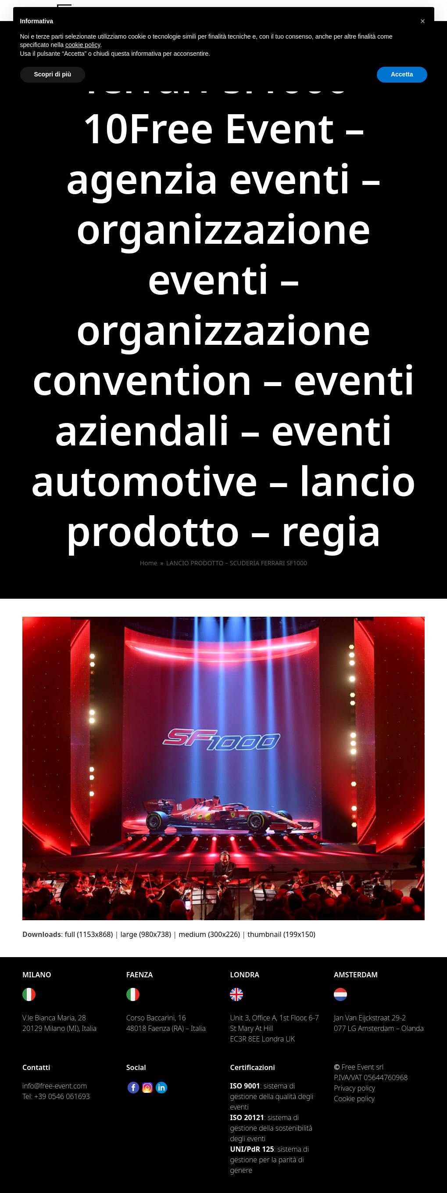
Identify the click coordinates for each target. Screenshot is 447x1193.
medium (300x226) (209, 934)
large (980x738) (145, 934)
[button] (423, 21)
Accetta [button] (402, 74)
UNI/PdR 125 (252, 1149)
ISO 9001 (245, 1086)
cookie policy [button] (82, 44)
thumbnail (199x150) (281, 934)
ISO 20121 (247, 1117)
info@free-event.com (54, 1086)
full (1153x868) (88, 934)
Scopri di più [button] (53, 74)
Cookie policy (354, 1098)
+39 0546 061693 (62, 1096)
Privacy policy (354, 1088)
